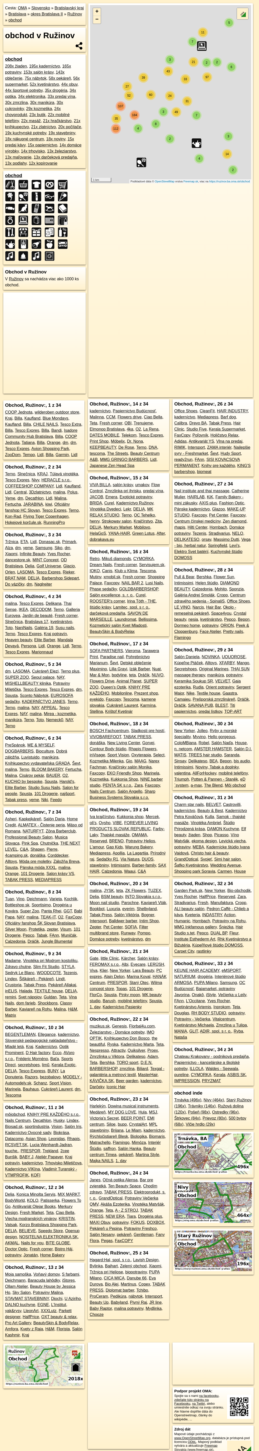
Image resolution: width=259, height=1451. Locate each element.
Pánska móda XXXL (38, 867)
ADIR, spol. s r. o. (215, 1031)
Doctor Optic (16, 1249)
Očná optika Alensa (120, 1180)
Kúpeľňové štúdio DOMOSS (217, 945)
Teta (63, 997)
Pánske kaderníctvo (192, 509)
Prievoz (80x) (214, 1118)
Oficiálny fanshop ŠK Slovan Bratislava (40, 923)
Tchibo (142, 1290)
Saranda (232, 755)
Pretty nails (233, 631)
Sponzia (236, 589)
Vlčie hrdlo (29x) (200, 1124)
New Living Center (123, 743)
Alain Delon (114, 976)
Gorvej (148, 743)
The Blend (213, 785)
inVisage (97, 755)
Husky (58, 1120)
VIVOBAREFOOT (105, 737)
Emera (111, 497)
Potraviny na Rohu (229, 921)
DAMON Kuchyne (223, 829)
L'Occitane (195, 1001)
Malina (60, 498)
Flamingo (121, 1142)
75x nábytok (35, 78)
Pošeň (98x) (199, 1112)
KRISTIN (67, 1219)
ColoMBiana (185, 743)
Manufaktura (221, 903)
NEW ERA (115, 1216)
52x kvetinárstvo (44, 84)
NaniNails (23, 628)
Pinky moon (129, 995)
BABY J (26, 1157)
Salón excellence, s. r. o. (111, 595)
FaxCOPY (124, 1241)
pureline (181, 1075)
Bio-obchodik (239, 890)
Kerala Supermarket (227, 429)
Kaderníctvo (46, 1046)
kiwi (48, 504)
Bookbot (97, 909)
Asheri (10, 819)
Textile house (208, 693)
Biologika (138, 1136)
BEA (213, 761)
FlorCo (96, 995)
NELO (237, 533)
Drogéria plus (150, 1216)
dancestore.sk (17, 560)
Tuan (9, 899)
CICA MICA (114, 1278)
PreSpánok (15, 745)
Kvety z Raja (31, 1329)
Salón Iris (72, 1126)
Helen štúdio (207, 583)
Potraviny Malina (48, 1292)
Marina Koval (138, 976)
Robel (204, 743)
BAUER (53, 775)
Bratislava (17, 14)
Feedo (56, 800)
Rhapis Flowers (142, 749)
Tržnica (11, 542)
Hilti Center (197, 527)
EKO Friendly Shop (124, 773)
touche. (11, 1151)
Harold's (66, 781)
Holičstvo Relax (224, 435)
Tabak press (16, 800)
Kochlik (70, 899)
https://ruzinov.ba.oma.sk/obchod (229, 181)
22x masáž (31, 121)
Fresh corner (66, 615)
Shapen (38, 849)
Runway (128, 933)
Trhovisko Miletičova (63, 1163)
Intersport (98, 921)
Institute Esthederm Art (194, 939)
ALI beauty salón (189, 909)
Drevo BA (198, 423)
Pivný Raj (138, 1302)
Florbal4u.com (142, 1026)
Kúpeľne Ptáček (188, 663)
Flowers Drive (102, 681)
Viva (93, 970)
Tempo (29, 455)
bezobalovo (50, 1077)
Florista (63, 1329)
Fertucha (13, 504)
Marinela (12, 1089)
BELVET (213, 804)
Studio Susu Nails (44, 787)
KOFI (35, 1175)
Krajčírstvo (143, 521)
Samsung (43, 548)
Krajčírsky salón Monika (130, 767)
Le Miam (133, 1130)
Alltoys (11, 861)
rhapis (179, 527)
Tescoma (13, 1095)
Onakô (198, 995)
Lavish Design (146, 1260)
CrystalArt (138, 1124)
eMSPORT (231, 970)
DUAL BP (218, 933)
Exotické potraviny (136, 497)
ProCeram (99, 1296)
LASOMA (25, 572)
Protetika (37, 929)
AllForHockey (204, 773)
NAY (60, 677)
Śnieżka (226, 927)
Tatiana (28, 442)
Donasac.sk (49, 542)
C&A (24, 849)
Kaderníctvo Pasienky (122, 1007)
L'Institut (58, 1305)
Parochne (130, 903)
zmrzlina (127, 1068)
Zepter (95, 927)
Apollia (119, 853)
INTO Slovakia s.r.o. (143, 896)
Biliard (142, 1068)
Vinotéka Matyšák (148, 1204)
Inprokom (221, 1007)
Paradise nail (112, 657)
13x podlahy (16, 163)
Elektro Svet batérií (191, 551)
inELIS (11, 991)
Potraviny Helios (140, 841)
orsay (206, 539)
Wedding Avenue (225, 865)
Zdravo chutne (18, 967)
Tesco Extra (70, 424)
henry (94, 521)
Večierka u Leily (232, 995)
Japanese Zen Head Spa (112, 465)
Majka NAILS (101, 1161)
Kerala (219, 1075)
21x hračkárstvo (57, 121)
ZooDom (12, 455)
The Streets (117, 453)
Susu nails (64, 628)
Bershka (107, 1062)
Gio (129, 761)
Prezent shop (146, 693)
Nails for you (32, 1243)
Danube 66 (136, 1278)
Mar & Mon (99, 675)
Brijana (117, 1130)
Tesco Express (32, 1071)
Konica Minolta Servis (35, 1194)
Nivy (35, 480)
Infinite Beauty (32, 554)
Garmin (62, 455)
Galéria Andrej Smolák (194, 595)
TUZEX (154, 890)
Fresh (203, 903)
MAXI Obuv (100, 1222)
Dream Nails (101, 565)
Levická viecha (232, 841)
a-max (196, 785)
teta (132, 675)
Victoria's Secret (104, 1118)
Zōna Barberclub (61, 831)
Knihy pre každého (218, 465)
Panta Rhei (51, 911)
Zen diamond (234, 521)
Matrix (10, 1015)
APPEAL (49, 708)
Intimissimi (120, 865)
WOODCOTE (49, 973)
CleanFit (207, 411)
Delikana (53, 603)
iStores (68, 1280)
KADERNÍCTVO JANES (43, 701)
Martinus (128, 1284)
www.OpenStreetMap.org (192, 1438)
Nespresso (99, 1050)
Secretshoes (185, 669)
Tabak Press (35, 985)
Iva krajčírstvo (102, 817)
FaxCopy (73, 917)
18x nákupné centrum (24, 139)
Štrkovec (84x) (187, 1118)
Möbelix (118, 441)
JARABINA (33, 504)
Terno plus (70, 671)
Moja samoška (18, 1274)
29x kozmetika (39, 108)
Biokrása (61, 1132)
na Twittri (198, 1403)
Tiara (131, 1216)
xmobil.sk (111, 577)
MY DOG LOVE (122, 1112)
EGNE (43, 1305)
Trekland (50, 1151)
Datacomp (14, 1139)
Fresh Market (32, 1212)
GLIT (193, 1031)
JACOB (96, 497)
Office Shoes (185, 411)
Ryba (238, 1031)
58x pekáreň (60, 78)
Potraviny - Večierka (192, 1019)
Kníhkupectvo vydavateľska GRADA (37, 763)
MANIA (180, 1031)
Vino (20, 899)
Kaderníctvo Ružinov (134, 503)
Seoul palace (43, 677)
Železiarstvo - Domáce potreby (117, 1032)
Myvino (199, 737)
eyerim (128, 909)
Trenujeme (143, 423)
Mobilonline (122, 693)
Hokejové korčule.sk (23, 522)
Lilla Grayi (118, 669)
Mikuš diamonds (116, 559)
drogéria (205, 976)
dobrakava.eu (102, 539)
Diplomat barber (120, 1290)
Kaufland (32, 418)
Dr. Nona (135, 441)
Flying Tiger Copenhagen (46, 516)
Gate (94, 958)
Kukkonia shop (130, 817)
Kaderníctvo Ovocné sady (28, 1132)
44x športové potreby (23, 90)
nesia (193, 619)
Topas (121, 989)
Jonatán (31, 1255)
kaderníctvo (68, 1034)
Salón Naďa (222, 743)
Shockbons (48, 1003)
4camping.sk (16, 855)
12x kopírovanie (43, 163)
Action (229, 915)
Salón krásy (147, 958)
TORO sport (127, 1062)
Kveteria (192, 915)
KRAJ (42, 474)
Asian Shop (36, 1139)
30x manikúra (42, 102)
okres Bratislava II (47, 14)
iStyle (211, 995)
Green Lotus (143, 533)
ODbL (192, 1442)
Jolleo (202, 731)
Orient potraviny (220, 687)
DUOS (148, 859)
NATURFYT (33, 831)
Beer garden (127, 1081)
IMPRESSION (187, 1081)
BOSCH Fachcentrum (109, 731)
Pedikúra (118, 1296)
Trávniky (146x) (202, 1106)
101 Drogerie (46, 794)
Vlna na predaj (229, 441)
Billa (18, 418)
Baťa (54, 1059)
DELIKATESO (186, 539)
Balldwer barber (123, 921)
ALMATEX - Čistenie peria (41, 825)
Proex (152, 1050)
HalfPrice (31, 1317)
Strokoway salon (116, 521)
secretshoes (29, 1065)
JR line (155, 1302)
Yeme (10, 498)
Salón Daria (54, 819)
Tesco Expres (27, 430)
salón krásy (123, 485)
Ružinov (74, 14)
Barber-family (144, 865)
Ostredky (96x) (225, 1112)
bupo (122, 1124)
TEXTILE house (48, 991)
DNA (153, 447)
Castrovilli (232, 804)
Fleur (234, 933)
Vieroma (132, 651)
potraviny (13, 1255)
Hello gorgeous (221, 737)
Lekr (127, 509)
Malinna (97, 417)
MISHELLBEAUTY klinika (28, 683)
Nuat (156, 669)
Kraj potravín (55, 634)
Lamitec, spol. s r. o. (131, 607)
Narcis (198, 607)
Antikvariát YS (201, 441)
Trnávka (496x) (187, 1100)
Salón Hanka (129, 1148)
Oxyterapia (141, 755)
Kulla (209, 817)
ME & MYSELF (40, 745)
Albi (125, 964)
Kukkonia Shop (124, 779)
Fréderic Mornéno (32, 1059)
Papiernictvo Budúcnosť (134, 411)
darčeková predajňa (107, 613)
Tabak (41, 935)
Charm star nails (189, 804)
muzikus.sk (100, 1026)
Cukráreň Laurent (57, 1089)
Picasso (221, 835)
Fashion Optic (231, 503)
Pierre (52, 849)
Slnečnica (26, 474)
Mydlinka (154, 1308)
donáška (38, 855)
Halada (25, 991)
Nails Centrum (18, 1120)
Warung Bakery (139, 847)
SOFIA (131, 927)
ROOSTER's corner (107, 601)
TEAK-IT (48, 917)
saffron (109, 1148)
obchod (15, 20)
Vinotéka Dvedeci (105, 509)
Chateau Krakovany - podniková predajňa (211, 1056)
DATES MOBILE (104, 435)
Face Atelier (210, 631)
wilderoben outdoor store (57, 412)
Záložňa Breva (66, 861)
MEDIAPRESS (48, 880)
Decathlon (34, 498)
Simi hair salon (227, 859)
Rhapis (73, 1139)
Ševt (76, 763)
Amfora (11, 1329)
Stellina (96, 711)
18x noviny (55, 139)
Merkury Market (118, 527)
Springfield (217, 545)
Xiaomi (11, 554)
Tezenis (70, 973)
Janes (95, 1180)
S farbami (70, 1274)
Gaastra (230, 693)
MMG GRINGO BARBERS (124, 459)
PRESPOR (30, 1151)
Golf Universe (49, 566)
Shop (207, 835)
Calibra (180, 423)
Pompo (144, 933)
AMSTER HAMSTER (213, 749)
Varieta (55, 899)
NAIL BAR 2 (132, 583)
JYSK (109, 890)
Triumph (181, 779)
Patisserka (49, 1200)
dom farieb (25, 1003)
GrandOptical (110, 1198)
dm (65, 442)
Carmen (225, 871)
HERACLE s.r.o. (56, 480)
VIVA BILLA (100, 485)
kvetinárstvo (61, 622)
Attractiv (118, 1050)
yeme (28, 548)
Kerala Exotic (63, 1065)
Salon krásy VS (60, 873)
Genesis (119, 1026)
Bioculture (45, 751)
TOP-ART (233, 711)
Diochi (56, 1298)
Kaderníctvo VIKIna (22, 1169)
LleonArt (31, 1311)
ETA (24, 542)
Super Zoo (29, 911)
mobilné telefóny (132, 1001)
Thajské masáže (115, 835)
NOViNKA (211, 657)
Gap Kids (114, 847)
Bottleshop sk (17, 905)
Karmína (148, 705)
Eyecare (138, 964)
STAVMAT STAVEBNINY (27, 1298)
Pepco (28, 935)
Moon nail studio (104, 903)
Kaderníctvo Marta (137, 1044)
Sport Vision (60, 1083)
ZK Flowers (135, 890)
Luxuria (113, 909)
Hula (142, 1112)
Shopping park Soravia (194, 871)
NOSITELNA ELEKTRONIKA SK (48, 1237)
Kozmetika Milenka (106, 761)
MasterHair (148, 1075)
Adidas (180, 441)
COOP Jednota (18, 412)
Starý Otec (139, 982)
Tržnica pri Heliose (106, 1272)
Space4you (221, 613)
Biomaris (157, 1136)
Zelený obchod (133, 1266)
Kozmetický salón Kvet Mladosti (118, 625)
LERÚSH (156, 964)
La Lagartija (137, 853)
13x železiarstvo (61, 151)
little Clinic (110, 958)
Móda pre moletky (35, 861)
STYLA (67, 967)
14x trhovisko (33, 151)
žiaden (194, 835)
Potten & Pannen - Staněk (214, 779)
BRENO (116, 841)
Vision (56, 1126)
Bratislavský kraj (69, 8)
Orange (53, 442)
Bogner (147, 915)
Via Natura (129, 859)
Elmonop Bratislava (107, 429)
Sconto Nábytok (34, 695)
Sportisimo (41, 905)
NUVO (157, 675)
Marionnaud (42, 652)
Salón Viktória (126, 915)
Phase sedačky (103, 589)
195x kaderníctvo (44, 66)
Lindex (11, 979)
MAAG (140, 761)
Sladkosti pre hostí (147, 731)
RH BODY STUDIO (208, 1013)
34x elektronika (32, 96)
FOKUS (138, 1222)
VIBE (117, 823)
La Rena (151, 429)
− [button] (97, 20)
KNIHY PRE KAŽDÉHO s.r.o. (53, 1114)
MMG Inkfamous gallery (195, 927)
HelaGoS (98, 533)
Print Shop (99, 441)
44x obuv (69, 84)
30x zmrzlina (16, 102)
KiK (210, 497)
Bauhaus (31, 1089)
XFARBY (226, 663)
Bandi (56, 430)
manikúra (50, 757)
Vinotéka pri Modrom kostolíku (50, 960)
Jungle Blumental (56, 941)
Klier (103, 970)
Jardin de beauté (37, 615)
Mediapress (100, 853)
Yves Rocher (58, 554)
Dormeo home (187, 625)
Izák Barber (140, 669)
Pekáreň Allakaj (62, 985)
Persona (28, 646)
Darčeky (97, 1087)
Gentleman (144, 1234)
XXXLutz (48, 1311)
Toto (9, 628)
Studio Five (196, 429)
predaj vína (153, 491)
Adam (152, 1056)
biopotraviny (136, 1272)
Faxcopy (111, 583)
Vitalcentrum (223, 1019)
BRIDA (96, 503)
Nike (190, 693)
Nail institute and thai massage (201, 491)
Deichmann (37, 899)
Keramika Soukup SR (193, 681)
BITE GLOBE (58, 1243)
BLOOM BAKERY (47, 769)
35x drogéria (56, 90)
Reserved (98, 841)
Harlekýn (97, 1106)
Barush (109, 1001)
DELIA (33, 578)
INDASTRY (212, 915)
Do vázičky (14, 584)
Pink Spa (30, 843)
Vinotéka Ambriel (206, 823)
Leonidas (57, 1139)
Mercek (152, 817)
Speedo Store (50, 1231)
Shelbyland (147, 909)
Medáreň (97, 1112)
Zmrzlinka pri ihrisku (123, 491)
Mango (243, 663)
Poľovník (200, 435)
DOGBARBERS (19, 751)
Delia (29, 566)
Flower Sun (224, 577)
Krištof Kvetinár (119, 711)
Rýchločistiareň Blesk (109, 1136)
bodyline (119, 675)
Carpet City (184, 951)
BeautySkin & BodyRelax (55, 1323)
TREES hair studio (205, 755)
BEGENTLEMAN (20, 1034)
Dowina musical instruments (133, 1106)
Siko (58, 548)
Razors (31, 1077)
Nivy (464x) (214, 1100)
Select (158, 755)
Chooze (96, 1314)
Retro (94, 559)
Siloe (111, 1124)
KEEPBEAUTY (103, 447)
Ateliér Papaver (49, 1157)
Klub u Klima (126, 571)
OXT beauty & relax (58, 1317)
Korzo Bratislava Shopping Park (48, 1225)
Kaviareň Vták (153, 903)
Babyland (119, 1302)
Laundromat (125, 619)
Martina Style (147, 1155)
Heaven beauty (18, 640)
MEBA (198, 847)
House (241, 743)
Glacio (69, 566)
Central (20, 492)
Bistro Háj (63, 1249)
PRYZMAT (211, 1081)
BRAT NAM (15, 578)
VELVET (222, 681)
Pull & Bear (184, 577)
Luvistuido (30, 757)
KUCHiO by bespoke (23, 781)
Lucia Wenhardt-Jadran (51, 1145)
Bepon (243, 619)
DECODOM (41, 609)
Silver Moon (15, 929)
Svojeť (206, 859)
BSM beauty (112, 896)
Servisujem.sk (151, 565)
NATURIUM (184, 976)
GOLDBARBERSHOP (138, 589)
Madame (13, 960)
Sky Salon (21, 1292)
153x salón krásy (39, 72)
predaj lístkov (210, 711)
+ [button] (97, 12)
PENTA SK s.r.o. (117, 785)
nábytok (135, 1296)
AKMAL (12, 1243)
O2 (65, 775)
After (161, 533)
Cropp (222, 595)
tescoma (97, 453)
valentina (182, 773)
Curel (109, 503)
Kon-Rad (13, 516)
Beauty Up (99, 1302)
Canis (107, 571)
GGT (67, 911)
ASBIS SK (236, 1075)
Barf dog (228, 417)
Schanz (40, 1083)
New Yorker (120, 970)
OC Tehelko (144, 515)
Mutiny (95, 577)
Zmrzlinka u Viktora (107, 1056)
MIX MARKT (69, 1194)
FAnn (54, 935)
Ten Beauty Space (124, 1186)
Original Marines (213, 669)
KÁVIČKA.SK (102, 1081)
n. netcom (183, 749)
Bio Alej (111, 1284)
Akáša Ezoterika (115, 1204)
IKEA (23, 609)
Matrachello (100, 1142)
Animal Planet (128, 681)
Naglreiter (43, 584)
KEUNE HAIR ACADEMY (196, 970)
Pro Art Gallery (18, 1323)
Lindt (60, 979)
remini (10, 997)
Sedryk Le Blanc (20, 973)
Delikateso (135, 1056)
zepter (52, 929)
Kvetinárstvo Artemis (192, 1007)
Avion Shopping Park (50, 448)
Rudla (198, 687)
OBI (128, 423)
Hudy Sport (231, 453)
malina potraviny (128, 1308)
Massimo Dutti (226, 539)
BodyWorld (15, 1200)
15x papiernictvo (42, 145)
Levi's (234, 545)
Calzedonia (15, 941)
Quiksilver (136, 1050)
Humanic (182, 921)
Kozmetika (99, 779)
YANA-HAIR (119, 533)
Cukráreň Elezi (45, 671)
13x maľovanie (18, 157)
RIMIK (179, 447)
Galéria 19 (44, 628)
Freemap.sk (190, 181)
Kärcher (128, 958)
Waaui (130, 871)
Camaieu (182, 699)
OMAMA (139, 835)
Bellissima (147, 619)
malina (59, 492)
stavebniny (99, 865)
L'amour (97, 847)
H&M (72, 1009)
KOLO (32, 1200)
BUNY (53, 1071)
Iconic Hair (116, 1087)
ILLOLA (196, 1068)
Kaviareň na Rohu (35, 1009)
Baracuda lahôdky (44, 1280)
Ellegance (47, 1034)
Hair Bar (213, 607)
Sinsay (180, 761)
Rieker (68, 572)
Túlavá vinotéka (64, 474)
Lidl (40, 455)
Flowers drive (130, 417)
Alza (9, 548)
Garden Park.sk (188, 890)
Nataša (180, 1037)
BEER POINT (133, 1118)
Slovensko (40, 8)
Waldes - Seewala (222, 1068)
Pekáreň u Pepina (106, 1228)
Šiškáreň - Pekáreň (36, 979)
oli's (93, 823)
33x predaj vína (61, 96)
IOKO (95, 571)
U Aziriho (72, 1298)
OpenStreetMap (165, 181)
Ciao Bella (65, 1212)
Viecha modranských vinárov (30, 1219)
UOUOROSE (233, 657)
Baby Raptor (101, 1308)
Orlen (10, 572)
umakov (142, 485)
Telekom (129, 435)
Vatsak (11, 1225)
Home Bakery (52, 1255)
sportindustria (37, 1126)
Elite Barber (44, 640)
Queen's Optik (113, 687)
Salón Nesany (102, 1234)
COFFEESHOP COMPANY (29, 486)
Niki (44, 800)
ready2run (183, 459)
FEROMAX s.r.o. (104, 964)
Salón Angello (130, 791)
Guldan (50, 997)
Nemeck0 (54, 720)
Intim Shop (149, 921)
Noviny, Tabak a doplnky (217, 767)
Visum (65, 929)
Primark (69, 542)
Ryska (112, 1044)
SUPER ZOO (17, 677)
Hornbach (218, 527)
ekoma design (204, 841)
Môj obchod (235, 785)
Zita (158, 521)
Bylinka (96, 1266)
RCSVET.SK (16, 1145)
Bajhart (111, 1266)
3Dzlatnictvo (40, 492)
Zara (138, 785)
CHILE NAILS (45, 424)
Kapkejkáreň (30, 819)
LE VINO (182, 607)
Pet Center (113, 927)
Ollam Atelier (16, 1286)
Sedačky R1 (107, 859)
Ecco (56, 1053)
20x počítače (69, 127)
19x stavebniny (61, 133)
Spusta (11, 695)
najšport (67, 794)
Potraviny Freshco (140, 1228)
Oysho (104, 823)
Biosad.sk (14, 1126)
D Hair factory (38, 1053)
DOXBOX (155, 1222)
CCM (110, 417)
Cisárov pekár (31, 775)
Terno (10, 474)
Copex (144, 1284)
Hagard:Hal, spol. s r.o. (110, 1260)
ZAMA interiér (219, 447)
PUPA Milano (206, 982)
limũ (45, 1065)
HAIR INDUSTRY (232, 411)
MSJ (153, 1112)
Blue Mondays (55, 418)
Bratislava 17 (36, 622)
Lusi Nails (154, 583)
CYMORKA (143, 559)
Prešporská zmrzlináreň (214, 699)
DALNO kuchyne (20, 1305)
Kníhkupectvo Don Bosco (126, 1038)
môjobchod (15, 1114)
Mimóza (139, 1142)
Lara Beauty (143, 970)
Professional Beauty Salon (29, 837)
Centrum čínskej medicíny (197, 521)
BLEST (221, 705)
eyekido (96, 699)
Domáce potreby (104, 939)
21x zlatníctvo (43, 127)
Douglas (181, 1013)
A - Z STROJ (126, 1210)
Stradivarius (219, 533)
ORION (227, 625)
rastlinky (204, 951)
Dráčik (33, 941)
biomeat (204, 472)
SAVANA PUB (200, 705)
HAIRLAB (196, 497)
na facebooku (209, 1396)
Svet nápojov (29, 997)
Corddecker (58, 855)
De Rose (126, 447)
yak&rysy (13, 1311)
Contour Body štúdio (108, 749)
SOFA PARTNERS (106, 651)
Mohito (221, 589)
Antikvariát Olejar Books (34, 1206)
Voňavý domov (46, 1274)
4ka (130, 429)
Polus (72, 492)
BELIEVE (27, 1231)
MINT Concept (46, 560)
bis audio (242, 761)
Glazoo (218, 509)
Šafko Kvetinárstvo (191, 865)
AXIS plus (208, 503)
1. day (95, 1007)
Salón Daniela (187, 657)
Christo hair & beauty (209, 853)
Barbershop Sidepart (60, 578)
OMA (22, 8)
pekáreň (126, 1155)
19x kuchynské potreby (25, 133)
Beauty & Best (210, 810)
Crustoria (13, 985)
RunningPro (54, 522)
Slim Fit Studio (46, 967)
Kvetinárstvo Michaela (194, 1025)
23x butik (37, 115)
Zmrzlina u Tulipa (231, 1025)
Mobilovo (142, 527)
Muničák (68, 935)
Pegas (107, 1241)
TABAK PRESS (19, 880)
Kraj (8, 418)
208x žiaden (16, 66)
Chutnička (49, 843)
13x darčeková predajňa (55, 157)
